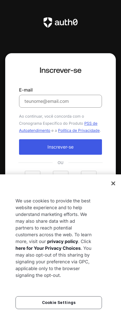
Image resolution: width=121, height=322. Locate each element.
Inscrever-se (60, 147)
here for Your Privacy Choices (48, 248)
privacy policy (62, 241)
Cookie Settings (59, 302)
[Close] (113, 183)
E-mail (60, 97)
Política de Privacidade (79, 130)
